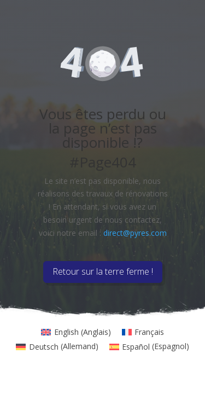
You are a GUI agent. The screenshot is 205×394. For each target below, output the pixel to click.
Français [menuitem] (149, 332)
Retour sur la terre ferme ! (102, 271)
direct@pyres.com (135, 233)
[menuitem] (76, 332)
